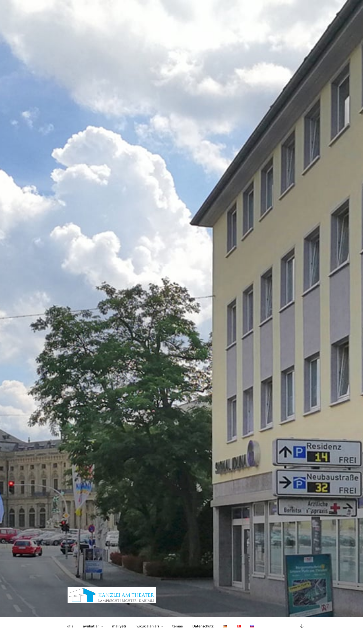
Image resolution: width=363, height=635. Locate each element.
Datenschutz (203, 626)
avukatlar (93, 626)
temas (177, 626)
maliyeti (119, 626)
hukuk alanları (150, 626)
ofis (70, 626)
